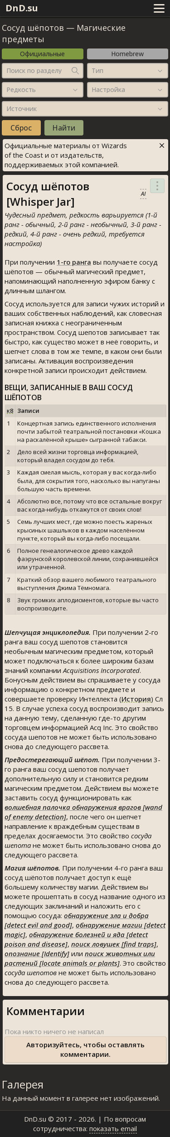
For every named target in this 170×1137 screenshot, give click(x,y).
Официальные (42, 53)
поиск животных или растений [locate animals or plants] (80, 958)
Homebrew (127, 53)
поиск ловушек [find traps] (113, 943)
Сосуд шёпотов (33, 27)
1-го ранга (74, 261)
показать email (113, 1128)
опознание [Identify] (37, 953)
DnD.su (21, 8)
